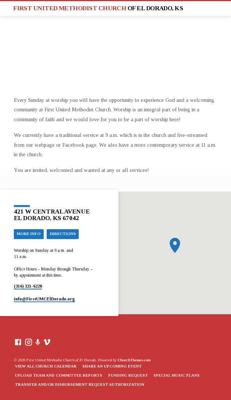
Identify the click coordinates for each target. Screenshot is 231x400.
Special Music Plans (176, 375)
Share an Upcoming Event (112, 366)
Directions (63, 233)
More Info (28, 233)
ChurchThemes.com (134, 360)
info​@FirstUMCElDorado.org (44, 298)
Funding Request (128, 375)
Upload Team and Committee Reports (58, 375)
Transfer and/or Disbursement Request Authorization (79, 384)
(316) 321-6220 (28, 286)
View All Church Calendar (46, 366)
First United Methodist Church (98, 8)
